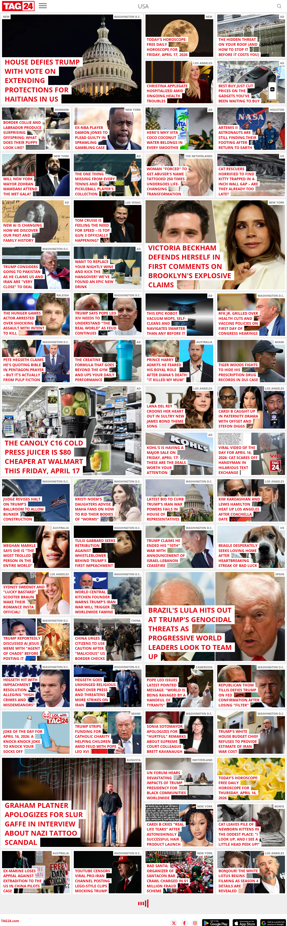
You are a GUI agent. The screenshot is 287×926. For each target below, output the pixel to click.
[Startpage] (18, 6)
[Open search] (279, 6)
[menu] (43, 6)
